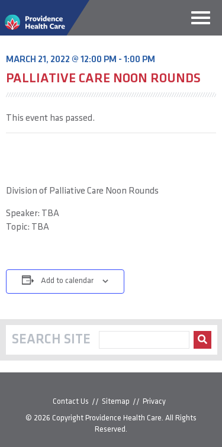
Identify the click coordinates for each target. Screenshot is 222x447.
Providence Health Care (123, 418)
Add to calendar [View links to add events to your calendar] (67, 280)
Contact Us (71, 402)
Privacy (154, 402)
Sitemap (116, 402)
